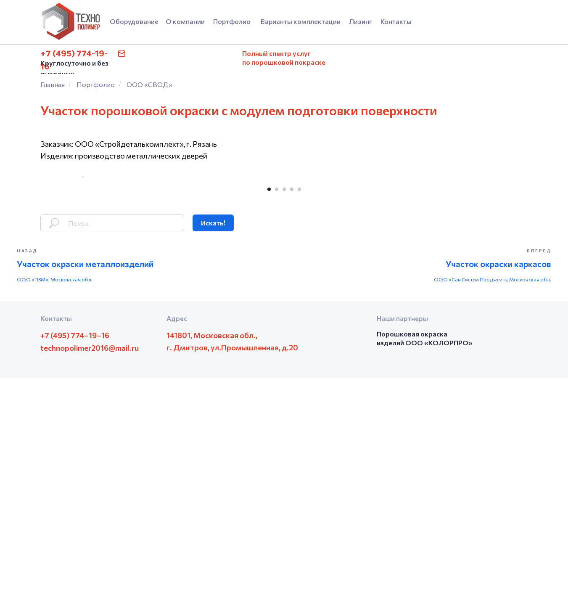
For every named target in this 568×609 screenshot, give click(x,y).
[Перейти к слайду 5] (299, 420)
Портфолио (232, 21)
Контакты (396, 21)
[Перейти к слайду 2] (276, 420)
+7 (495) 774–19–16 (74, 566)
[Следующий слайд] (486, 292)
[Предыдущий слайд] (82, 292)
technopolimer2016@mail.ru (89, 578)
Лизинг (360, 21)
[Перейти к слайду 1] (269, 420)
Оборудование (134, 21)
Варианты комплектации (301, 21)
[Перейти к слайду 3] (284, 420)
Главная (52, 84)
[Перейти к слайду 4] (291, 420)
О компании (185, 21)
